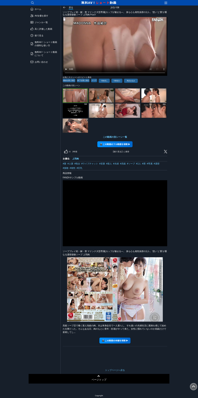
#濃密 (156, 163)
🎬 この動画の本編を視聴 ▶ (115, 340)
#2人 (138, 163)
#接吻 (65, 168)
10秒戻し (104, 81)
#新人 (109, 163)
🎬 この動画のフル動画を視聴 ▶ (115, 144)
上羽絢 (75, 158)
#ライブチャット (89, 163)
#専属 (149, 163)
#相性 (72, 168)
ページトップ (99, 379)
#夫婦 (116, 163)
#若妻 (102, 163)
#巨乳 (79, 168)
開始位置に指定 (69, 80)
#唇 (144, 163)
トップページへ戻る (115, 370)
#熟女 (77, 163)
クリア (94, 80)
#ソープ (131, 163)
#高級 (123, 163)
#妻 (64, 163)
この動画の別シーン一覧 (115, 136)
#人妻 (70, 163)
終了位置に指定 (83, 80)
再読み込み (131, 81)
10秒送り (116, 81)
